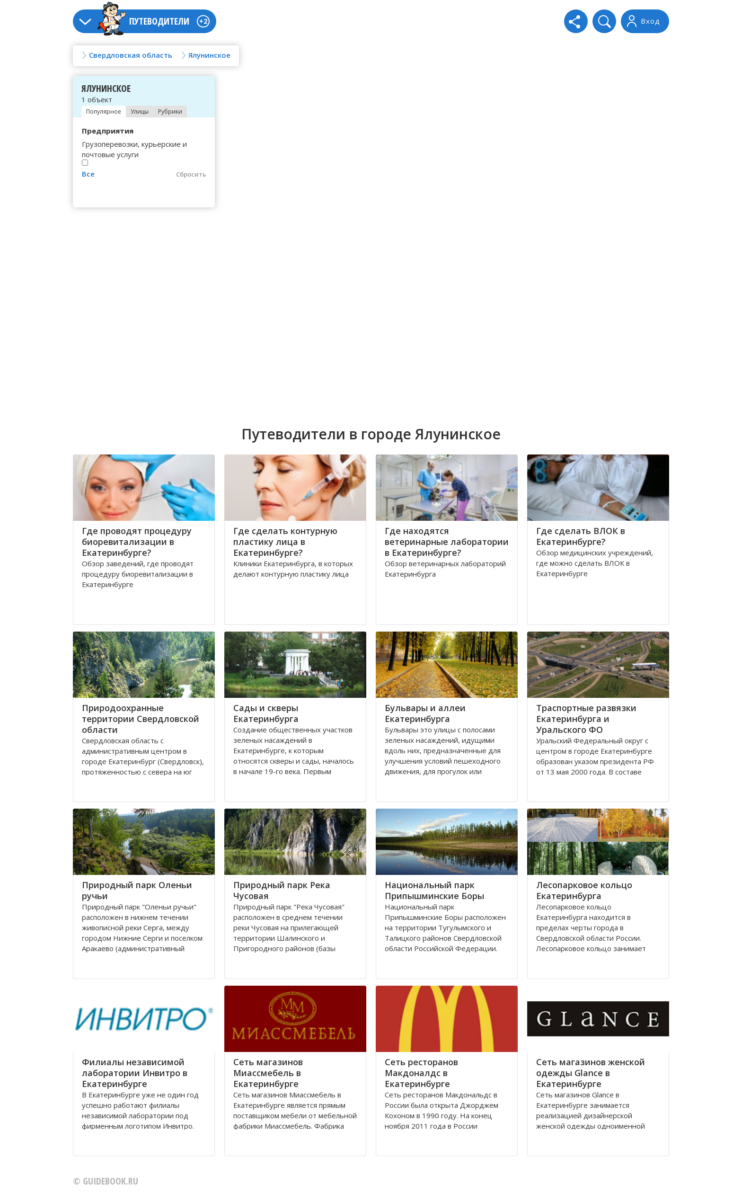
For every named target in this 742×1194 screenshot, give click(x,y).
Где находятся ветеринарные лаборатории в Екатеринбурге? (447, 541)
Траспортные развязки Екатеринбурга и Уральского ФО (586, 718)
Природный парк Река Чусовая (281, 890)
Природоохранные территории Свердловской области (140, 718)
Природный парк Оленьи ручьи (137, 890)
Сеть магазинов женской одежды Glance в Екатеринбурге (590, 1072)
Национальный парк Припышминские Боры (434, 890)
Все (88, 174)
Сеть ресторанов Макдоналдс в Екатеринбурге (421, 1072)
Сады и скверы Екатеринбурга (266, 713)
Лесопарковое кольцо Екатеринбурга (584, 890)
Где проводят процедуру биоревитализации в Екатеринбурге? (137, 541)
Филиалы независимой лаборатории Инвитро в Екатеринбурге (134, 1072)
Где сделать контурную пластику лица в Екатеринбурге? (285, 541)
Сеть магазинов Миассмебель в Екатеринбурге (268, 1072)
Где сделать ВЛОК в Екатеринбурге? (580, 536)
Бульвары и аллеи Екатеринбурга (425, 713)
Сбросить (191, 174)
